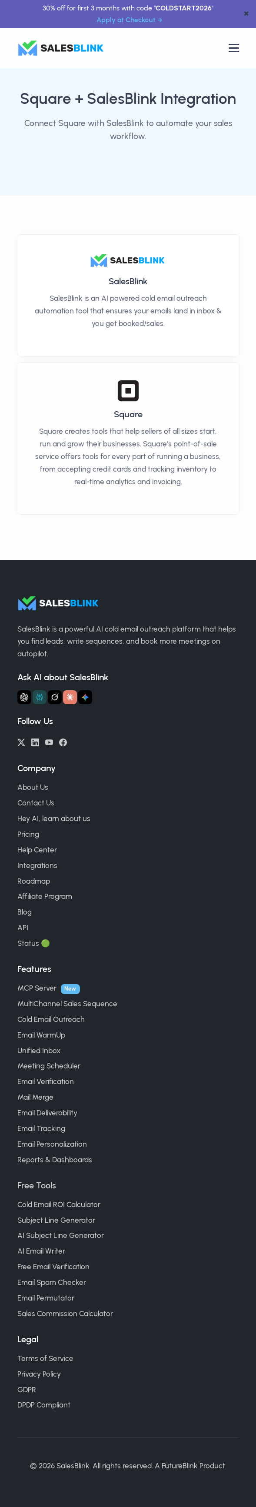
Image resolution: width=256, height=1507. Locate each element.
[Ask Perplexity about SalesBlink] (40, 697)
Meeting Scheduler (48, 1065)
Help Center (37, 849)
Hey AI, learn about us (53, 818)
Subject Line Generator (56, 1220)
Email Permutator (45, 1298)
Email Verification (45, 1081)
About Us (32, 787)
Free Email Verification (53, 1266)
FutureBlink (180, 1465)
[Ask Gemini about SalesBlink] (85, 697)
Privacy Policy (39, 1374)
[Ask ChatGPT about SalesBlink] (24, 697)
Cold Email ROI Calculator (58, 1204)
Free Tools (36, 1185)
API (22, 927)
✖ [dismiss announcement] (246, 14)
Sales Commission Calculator (65, 1313)
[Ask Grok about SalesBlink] (55, 697)
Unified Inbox (38, 1050)
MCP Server (37, 988)
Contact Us (35, 802)
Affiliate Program (44, 896)
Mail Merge (35, 1097)
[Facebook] (63, 741)
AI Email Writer (41, 1251)
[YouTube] (49, 741)
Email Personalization (52, 1144)
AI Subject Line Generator (60, 1235)
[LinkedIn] (35, 741)
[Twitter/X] (21, 741)
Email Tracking (41, 1128)
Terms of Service (45, 1358)
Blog (24, 912)
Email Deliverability (47, 1112)
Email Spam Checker (51, 1282)
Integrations (37, 865)
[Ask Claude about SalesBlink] (70, 697)
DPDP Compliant (43, 1405)
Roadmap (33, 881)
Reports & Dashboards (54, 1159)
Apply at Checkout (126, 20)
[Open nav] (234, 48)
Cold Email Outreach (51, 1019)
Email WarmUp (41, 1035)
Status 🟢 (33, 943)
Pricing (28, 834)
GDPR (26, 1389)
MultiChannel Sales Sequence (67, 1003)
